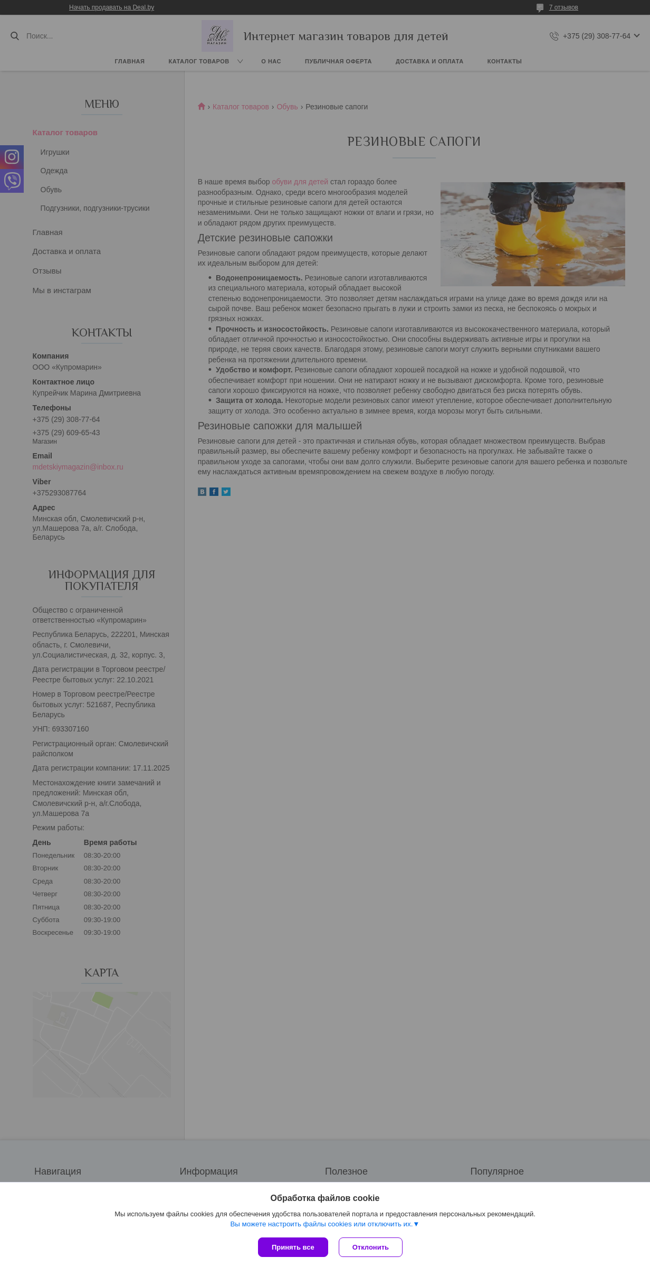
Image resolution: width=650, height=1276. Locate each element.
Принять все (293, 1247)
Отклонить (370, 1247)
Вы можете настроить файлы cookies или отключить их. (321, 1224)
